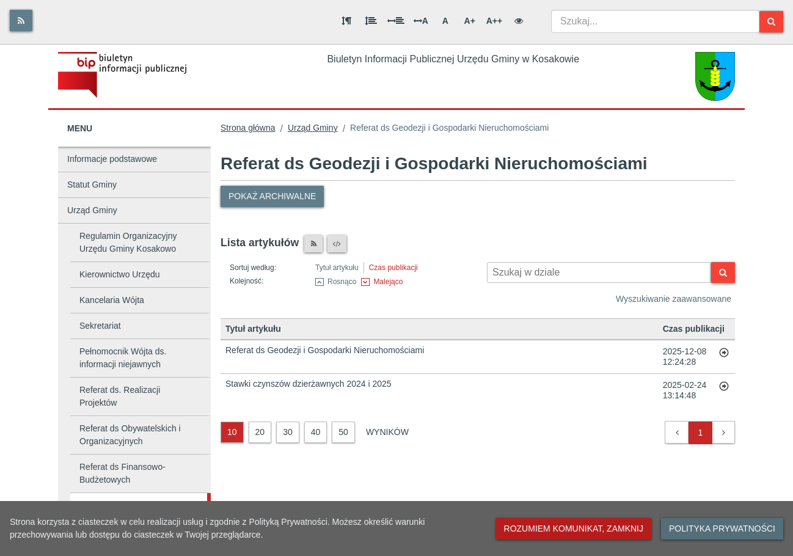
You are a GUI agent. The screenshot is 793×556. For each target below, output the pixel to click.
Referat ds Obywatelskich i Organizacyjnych (130, 434)
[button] (677, 433)
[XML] (336, 243)
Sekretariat (100, 326)
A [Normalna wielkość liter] (445, 21)
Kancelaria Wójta (111, 300)
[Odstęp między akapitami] (346, 21)
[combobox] (655, 21)
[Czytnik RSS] (313, 243)
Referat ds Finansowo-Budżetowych (122, 473)
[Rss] (21, 20)
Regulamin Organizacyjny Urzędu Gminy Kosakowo (128, 242)
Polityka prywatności (722, 528)
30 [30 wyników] (288, 432)
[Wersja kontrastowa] (518, 21)
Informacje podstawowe (112, 159)
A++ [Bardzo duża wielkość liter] (494, 21)
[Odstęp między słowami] (396, 21)
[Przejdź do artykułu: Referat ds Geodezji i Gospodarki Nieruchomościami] (724, 356)
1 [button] (700, 432)
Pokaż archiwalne (272, 196)
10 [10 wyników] (232, 432)
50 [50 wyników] (343, 432)
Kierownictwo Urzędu (119, 274)
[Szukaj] (771, 21)
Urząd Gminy (92, 210)
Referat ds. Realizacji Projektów (119, 396)
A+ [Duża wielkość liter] (469, 21)
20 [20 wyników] (260, 432)
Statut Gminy (92, 184)
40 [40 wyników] (316, 432)
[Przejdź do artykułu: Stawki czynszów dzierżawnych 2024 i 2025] (724, 390)
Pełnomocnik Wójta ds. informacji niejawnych (122, 357)
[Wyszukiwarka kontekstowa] (599, 272)
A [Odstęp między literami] (421, 21)
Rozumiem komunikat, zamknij (573, 528)
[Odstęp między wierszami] (371, 21)
